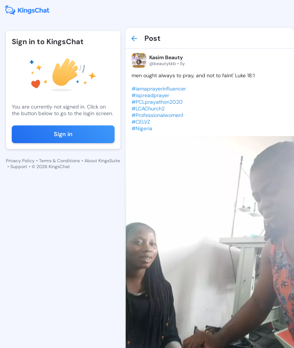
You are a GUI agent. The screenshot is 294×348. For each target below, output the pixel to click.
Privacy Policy (20, 161)
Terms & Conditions (59, 161)
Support (18, 167)
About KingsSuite (102, 161)
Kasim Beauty (166, 57)
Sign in (63, 134)
